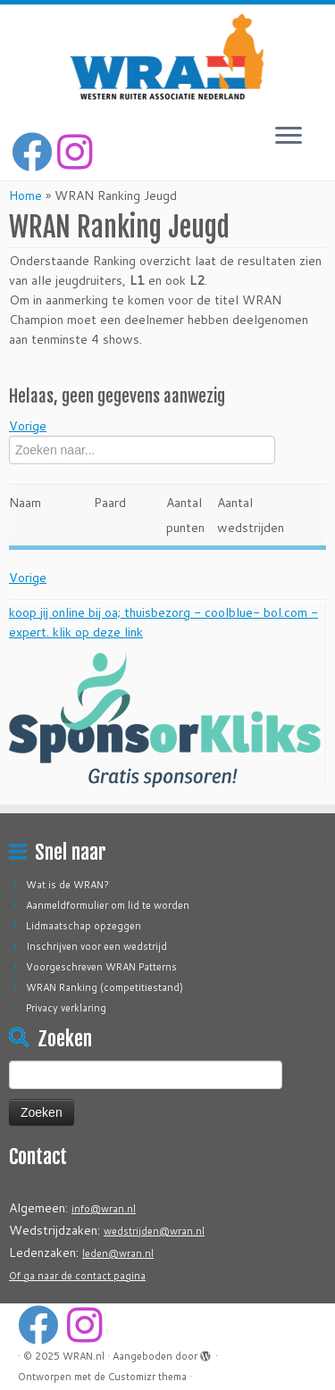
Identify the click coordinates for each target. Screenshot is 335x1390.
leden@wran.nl (118, 1253)
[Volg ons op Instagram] (77, 151)
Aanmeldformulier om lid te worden (107, 905)
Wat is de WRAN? (67, 885)
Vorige (27, 426)
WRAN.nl (84, 1356)
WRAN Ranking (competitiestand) (104, 987)
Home (25, 195)
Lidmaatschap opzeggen (83, 926)
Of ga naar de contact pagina (77, 1276)
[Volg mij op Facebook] (34, 151)
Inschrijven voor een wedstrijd (96, 946)
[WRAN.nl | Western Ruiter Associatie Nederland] (167, 56)
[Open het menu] (288, 136)
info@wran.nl (103, 1209)
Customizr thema (147, 1376)
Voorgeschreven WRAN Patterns (101, 967)
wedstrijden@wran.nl (154, 1231)
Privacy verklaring (66, 1008)
